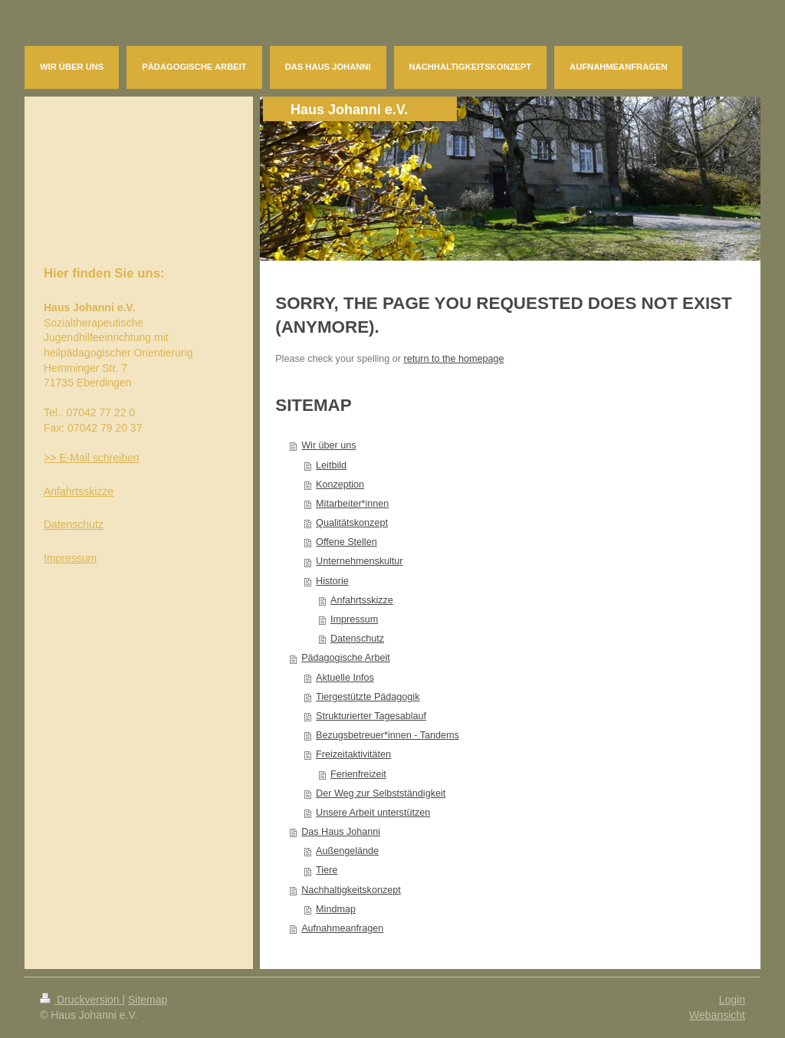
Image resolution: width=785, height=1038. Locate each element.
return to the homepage (454, 358)
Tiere (326, 870)
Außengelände (347, 851)
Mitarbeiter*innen (352, 503)
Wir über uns (328, 445)
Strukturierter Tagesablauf (371, 716)
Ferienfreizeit (358, 774)
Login (732, 1000)
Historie (332, 581)
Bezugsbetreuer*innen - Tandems (387, 735)
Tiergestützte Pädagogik (367, 696)
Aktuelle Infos (345, 677)
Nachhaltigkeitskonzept (351, 890)
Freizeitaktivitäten (353, 754)
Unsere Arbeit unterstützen (373, 812)
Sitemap (147, 1000)
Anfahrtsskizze (361, 600)
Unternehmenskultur (359, 561)
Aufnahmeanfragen (342, 928)
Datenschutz (357, 638)
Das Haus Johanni (340, 831)
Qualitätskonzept (352, 522)
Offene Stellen (346, 542)
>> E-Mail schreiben (92, 458)
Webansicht (717, 1015)
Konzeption (340, 484)
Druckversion (81, 1000)
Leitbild (331, 465)
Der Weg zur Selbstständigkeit (380, 793)
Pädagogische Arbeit (345, 657)
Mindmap (336, 909)
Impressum (354, 619)
